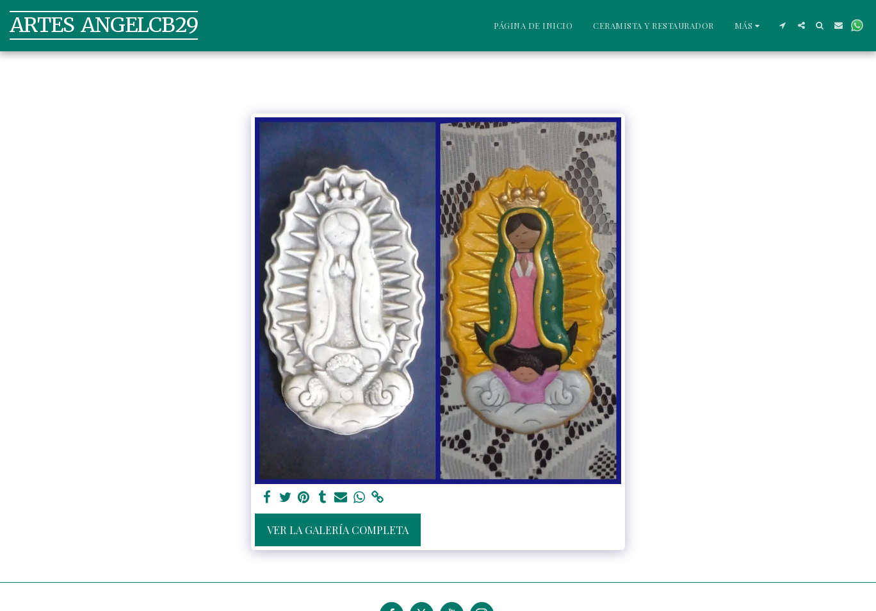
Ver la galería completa (338, 530)
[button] (782, 25)
